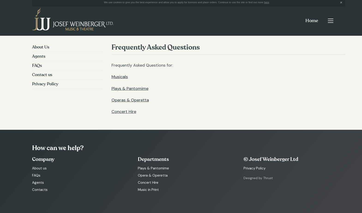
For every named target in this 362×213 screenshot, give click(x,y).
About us (39, 168)
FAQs (37, 65)
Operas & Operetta (130, 100)
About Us (40, 47)
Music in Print (148, 189)
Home (311, 21)
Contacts (40, 189)
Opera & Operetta (153, 175)
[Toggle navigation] (330, 20)
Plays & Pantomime (130, 88)
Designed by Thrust (258, 178)
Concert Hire (124, 111)
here (266, 2)
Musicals (120, 77)
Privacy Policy (45, 84)
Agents (38, 56)
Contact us (42, 74)
